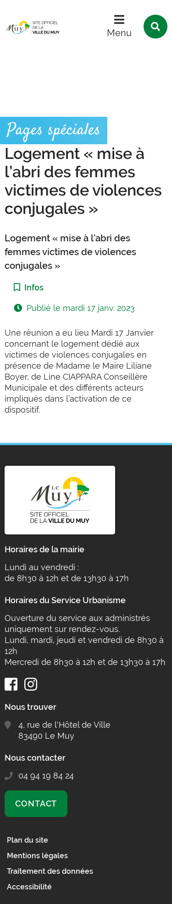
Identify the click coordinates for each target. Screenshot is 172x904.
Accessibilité (29, 886)
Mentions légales (37, 855)
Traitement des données (50, 871)
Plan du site (27, 840)
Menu (119, 32)
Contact (36, 803)
